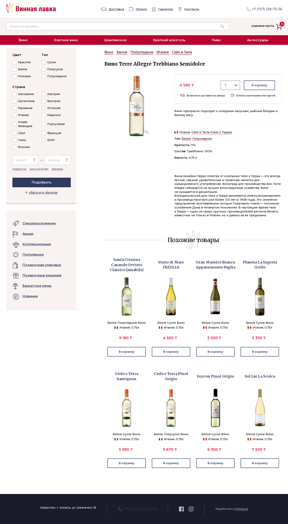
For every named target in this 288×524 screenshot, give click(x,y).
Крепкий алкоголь (169, 40)
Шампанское (115, 40)
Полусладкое (141, 52)
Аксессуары (257, 40)
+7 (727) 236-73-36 (267, 9)
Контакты (191, 9)
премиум (57, 168)
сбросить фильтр (43, 192)
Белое (122, 52)
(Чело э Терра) (221, 132)
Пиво (216, 40)
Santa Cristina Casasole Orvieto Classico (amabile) (127, 264)
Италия (162, 52)
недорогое (19, 168)
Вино (23, 40)
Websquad (241, 508)
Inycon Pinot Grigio (215, 376)
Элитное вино (66, 40)
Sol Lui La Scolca (260, 376)
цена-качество (39, 168)
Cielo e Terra (182, 52)
